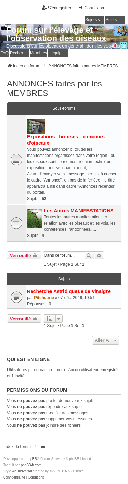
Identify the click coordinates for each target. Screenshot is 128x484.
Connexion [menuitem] (91, 7)
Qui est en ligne (28, 359)
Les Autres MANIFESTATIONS (79, 210)
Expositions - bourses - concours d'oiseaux (66, 140)
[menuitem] (14, 477)
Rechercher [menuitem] (19, 53)
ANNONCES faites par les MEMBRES (54, 88)
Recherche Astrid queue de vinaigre (69, 291)
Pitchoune (44, 297)
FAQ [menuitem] (4, 53)
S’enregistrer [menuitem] (56, 7)
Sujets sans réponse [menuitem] (94, 19)
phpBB (32, 459)
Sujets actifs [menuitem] (115, 19)
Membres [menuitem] (38, 53)
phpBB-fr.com (31, 465)
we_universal (22, 471)
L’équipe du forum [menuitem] (58, 53)
